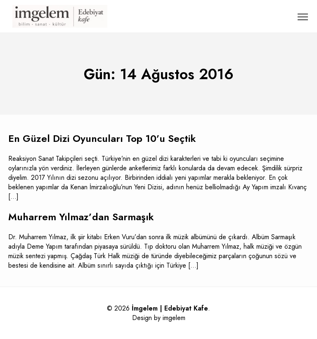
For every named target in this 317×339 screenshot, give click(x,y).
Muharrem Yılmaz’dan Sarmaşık (81, 217)
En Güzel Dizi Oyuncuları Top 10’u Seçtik (102, 138)
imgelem (174, 318)
